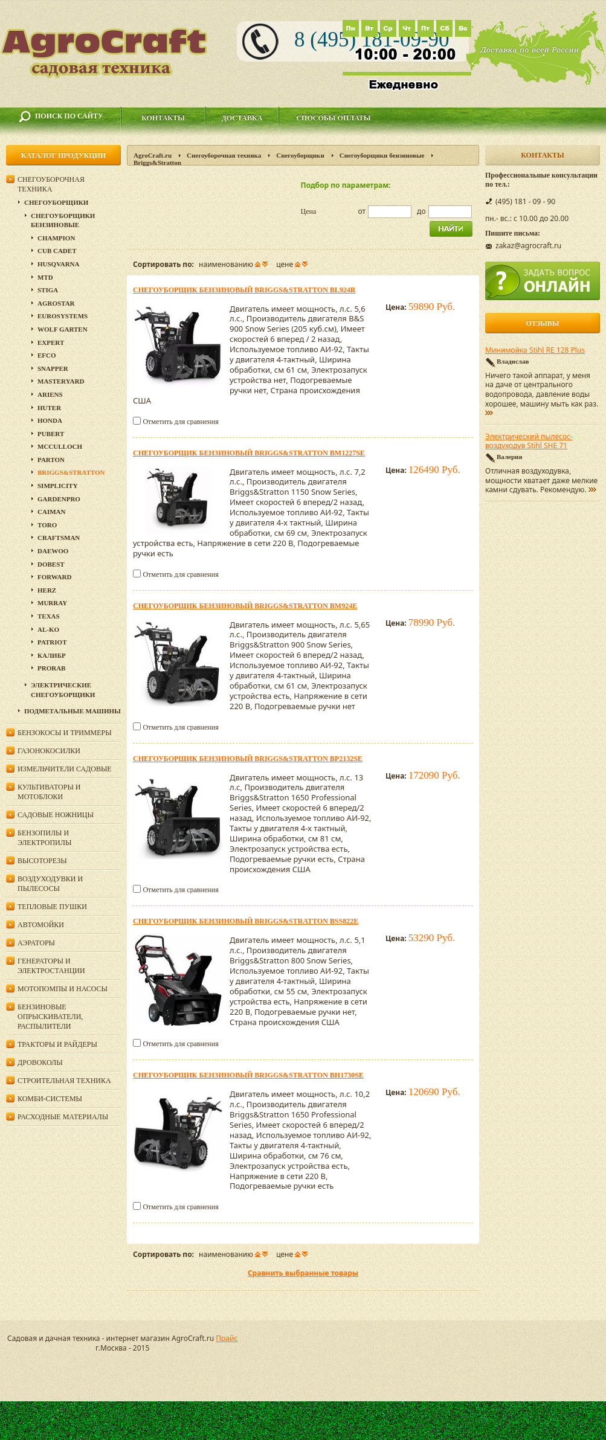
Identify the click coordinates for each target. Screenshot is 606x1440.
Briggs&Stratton (71, 472)
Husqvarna (58, 264)
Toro (47, 525)
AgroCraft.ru (153, 155)
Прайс (226, 1338)
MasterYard (60, 381)
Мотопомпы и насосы (63, 989)
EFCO (46, 355)
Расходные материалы (63, 1117)
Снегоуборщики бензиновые (382, 155)
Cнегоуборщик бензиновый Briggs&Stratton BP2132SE (248, 758)
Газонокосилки (49, 751)
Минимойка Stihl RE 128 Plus (535, 350)
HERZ (46, 590)
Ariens (50, 394)
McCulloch (59, 446)
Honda (49, 420)
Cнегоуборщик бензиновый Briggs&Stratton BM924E (245, 606)
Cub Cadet (56, 250)
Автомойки (41, 925)
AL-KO (48, 629)
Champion (56, 238)
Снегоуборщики (300, 155)
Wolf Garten (62, 329)
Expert (50, 342)
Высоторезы (42, 861)
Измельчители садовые (65, 769)
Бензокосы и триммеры (65, 732)
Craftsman (58, 537)
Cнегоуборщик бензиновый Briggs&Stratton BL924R (244, 290)
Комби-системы (50, 1098)
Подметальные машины (72, 711)
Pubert (50, 433)
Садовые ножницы (56, 815)
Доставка (242, 118)
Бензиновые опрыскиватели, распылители (50, 1016)
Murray (52, 602)
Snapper (52, 368)
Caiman (51, 511)
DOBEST (51, 564)
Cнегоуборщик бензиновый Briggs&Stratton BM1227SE (249, 453)
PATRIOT (52, 642)
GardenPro (58, 499)
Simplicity (57, 485)
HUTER (49, 407)
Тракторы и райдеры (57, 1044)
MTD (45, 277)
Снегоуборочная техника (224, 155)
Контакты (163, 118)
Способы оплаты (333, 118)
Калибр (51, 655)
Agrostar (56, 303)
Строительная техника (64, 1080)
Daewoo (52, 550)
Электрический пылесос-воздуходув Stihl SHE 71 (529, 441)
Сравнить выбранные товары (303, 1273)
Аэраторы (36, 943)
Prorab (51, 668)
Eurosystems (62, 316)
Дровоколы (40, 1062)
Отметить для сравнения (180, 421)
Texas (48, 616)
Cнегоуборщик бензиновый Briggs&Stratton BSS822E (245, 921)
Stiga (47, 290)
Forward (54, 576)
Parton (51, 459)
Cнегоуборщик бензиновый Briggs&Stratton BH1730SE (248, 1075)
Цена (309, 211)
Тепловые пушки (52, 906)
